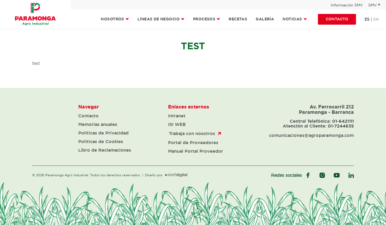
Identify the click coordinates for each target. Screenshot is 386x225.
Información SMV (347, 5)
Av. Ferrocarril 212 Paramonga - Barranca (326, 109)
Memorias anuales (97, 124)
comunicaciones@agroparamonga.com (311, 135)
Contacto (337, 19)
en (376, 19)
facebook (308, 175)
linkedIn (351, 175)
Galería (265, 19)
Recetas (238, 19)
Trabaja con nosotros (192, 133)
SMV (372, 5)
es (367, 19)
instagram (322, 175)
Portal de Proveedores (193, 142)
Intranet (176, 115)
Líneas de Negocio (159, 19)
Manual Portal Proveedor (195, 151)
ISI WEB (177, 124)
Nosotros (112, 19)
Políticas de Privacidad (103, 132)
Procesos (204, 19)
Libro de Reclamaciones (104, 150)
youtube (337, 175)
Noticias (292, 19)
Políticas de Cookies (100, 141)
